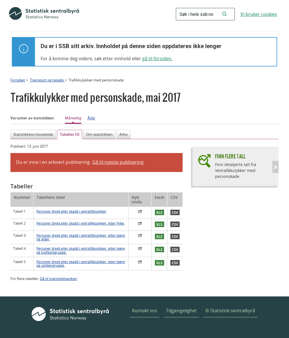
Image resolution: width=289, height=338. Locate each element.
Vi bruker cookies (258, 14)
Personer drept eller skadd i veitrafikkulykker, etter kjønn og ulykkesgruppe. (80, 263)
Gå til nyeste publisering (118, 162)
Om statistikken (99, 134)
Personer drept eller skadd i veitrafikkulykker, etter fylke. (80, 223)
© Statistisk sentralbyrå (230, 310)
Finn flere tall (230, 156)
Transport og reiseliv (47, 80)
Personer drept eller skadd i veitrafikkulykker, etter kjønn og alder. (80, 237)
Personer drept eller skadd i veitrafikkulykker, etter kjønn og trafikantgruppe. (80, 250)
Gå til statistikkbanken (58, 278)
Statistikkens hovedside (33, 134)
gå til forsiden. (157, 58)
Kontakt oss (144, 310)
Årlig (91, 117)
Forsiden (17, 80)
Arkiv (123, 134)
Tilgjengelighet (181, 310)
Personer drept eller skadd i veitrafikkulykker (71, 211)
